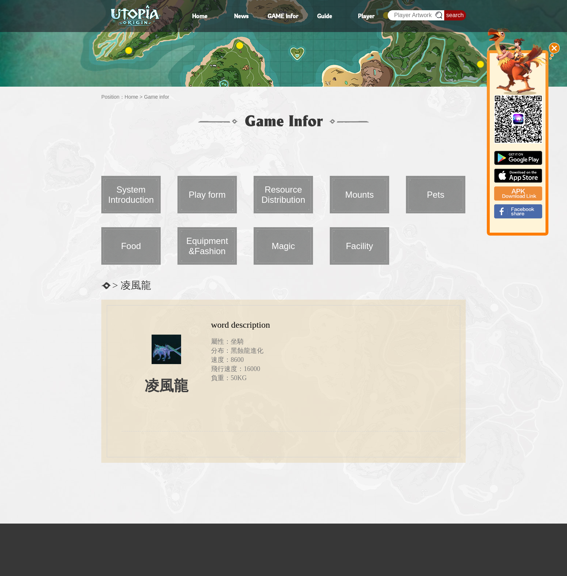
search (455, 15)
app (518, 176)
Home (131, 97)
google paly (518, 158)
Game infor (156, 97)
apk (518, 193)
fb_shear (518, 211)
